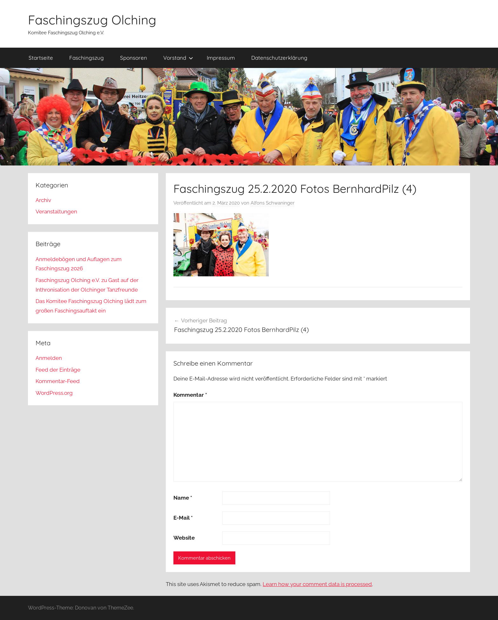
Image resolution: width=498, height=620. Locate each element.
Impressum (221, 57)
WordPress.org (54, 393)
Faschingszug (86, 57)
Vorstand (178, 57)
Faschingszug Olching (92, 20)
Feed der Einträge (58, 370)
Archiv (43, 200)
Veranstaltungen (56, 211)
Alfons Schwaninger (272, 203)
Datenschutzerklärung (279, 57)
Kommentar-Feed (58, 381)
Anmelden (49, 358)
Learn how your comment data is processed (317, 584)
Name (182, 498)
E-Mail (183, 518)
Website (184, 538)
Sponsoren (133, 57)
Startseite (41, 57)
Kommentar (190, 395)
